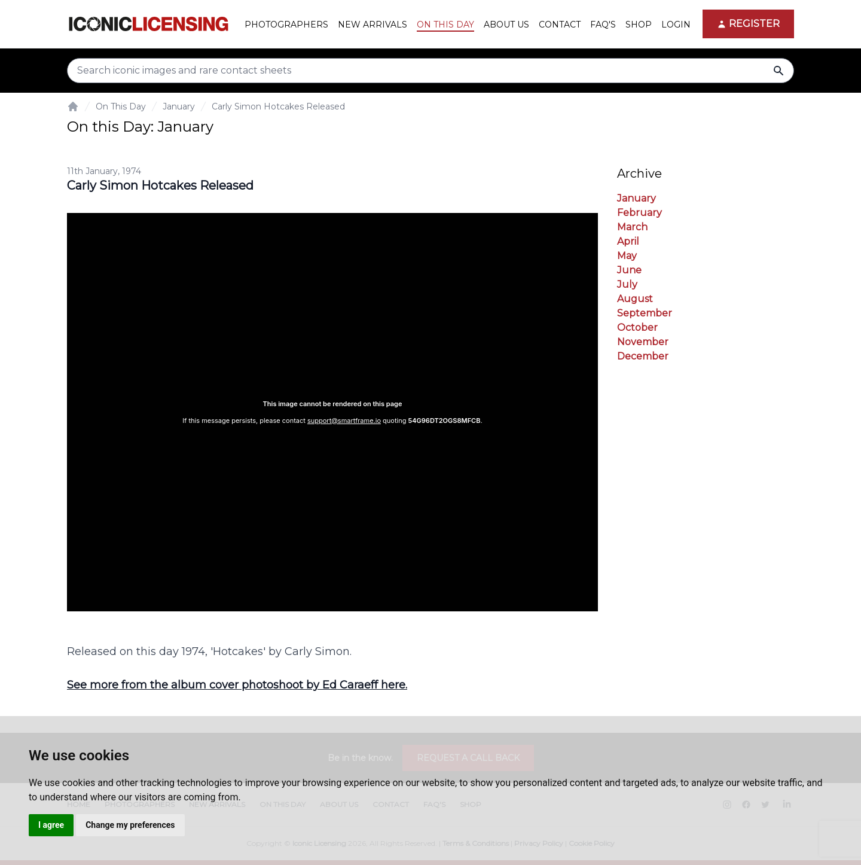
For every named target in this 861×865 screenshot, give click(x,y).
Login (676, 24)
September (644, 313)
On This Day (121, 106)
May (627, 255)
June (629, 270)
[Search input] (430, 70)
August (635, 298)
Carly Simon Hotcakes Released (278, 106)
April (628, 241)
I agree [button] (51, 825)
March (632, 227)
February (639, 212)
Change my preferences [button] (130, 825)
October (637, 327)
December (642, 356)
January (179, 106)
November (642, 342)
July (627, 284)
